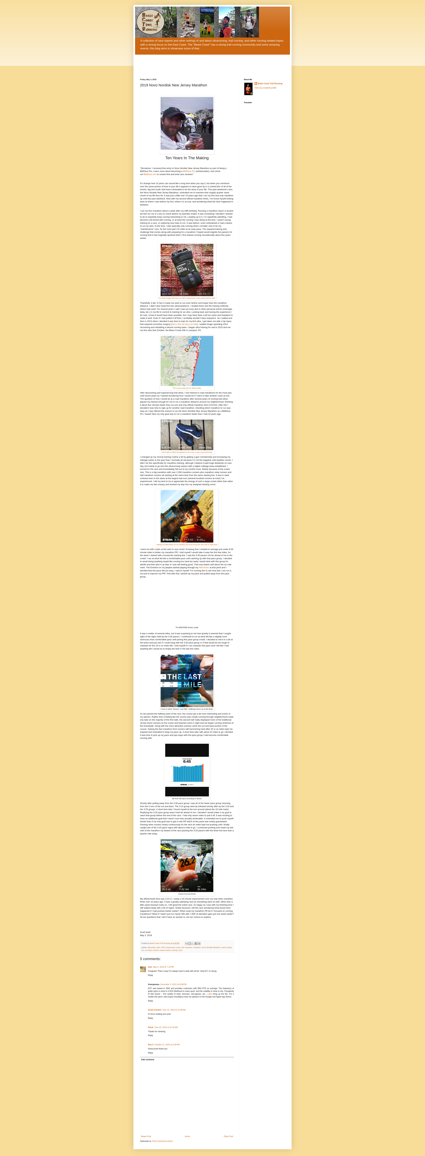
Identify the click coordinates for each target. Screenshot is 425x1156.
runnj (180, 950)
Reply (150, 975)
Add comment (147, 1059)
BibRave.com (150, 174)
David (150, 1027)
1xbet (209, 994)
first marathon (186, 947)
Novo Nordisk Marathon (211, 947)
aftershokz (152, 947)
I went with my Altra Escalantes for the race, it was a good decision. (187, 452)
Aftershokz (204, 567)
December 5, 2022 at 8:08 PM (173, 984)
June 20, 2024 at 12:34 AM (166, 1027)
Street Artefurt (154, 1010)
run (142, 950)
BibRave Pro (188, 171)
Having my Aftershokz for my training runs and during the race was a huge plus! (186, 545)
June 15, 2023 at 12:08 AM (174, 1010)
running (174, 950)
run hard (148, 950)
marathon (197, 947)
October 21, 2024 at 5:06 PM (167, 1044)
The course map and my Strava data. (187, 388)
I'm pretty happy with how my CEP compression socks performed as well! (187, 298)
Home (187, 1136)
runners (156, 950)
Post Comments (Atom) (162, 1141)
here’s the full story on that (184, 324)
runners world (164, 950)
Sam (150, 967)
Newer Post (146, 1136)
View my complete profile (265, 88)
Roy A (151, 1044)
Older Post (228, 1136)
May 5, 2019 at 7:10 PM (163, 967)
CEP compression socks (171, 947)
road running (227, 947)
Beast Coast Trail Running (270, 83)
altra (158, 947)
